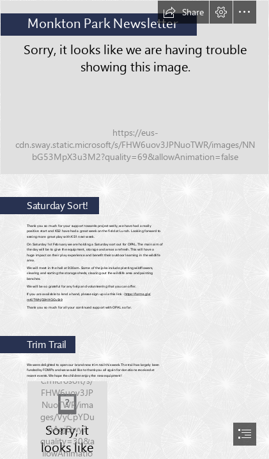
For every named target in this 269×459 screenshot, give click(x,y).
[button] (183, 12)
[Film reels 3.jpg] (134, 87)
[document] (134, 229)
